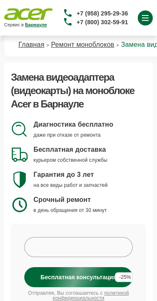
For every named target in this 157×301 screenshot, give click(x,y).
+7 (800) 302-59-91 (102, 22)
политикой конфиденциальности (91, 295)
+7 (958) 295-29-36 (102, 13)
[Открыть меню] (145, 18)
